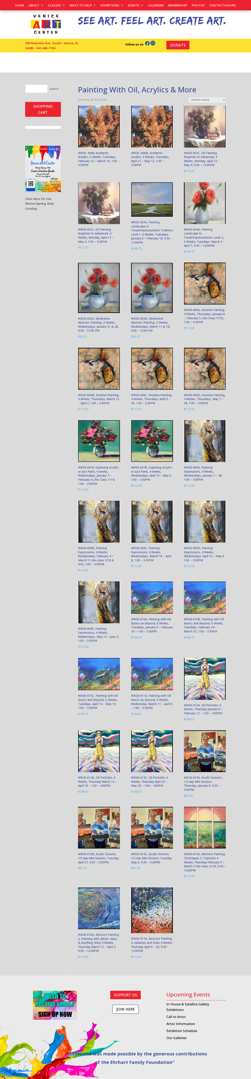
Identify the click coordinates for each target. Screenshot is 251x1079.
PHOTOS (198, 5)
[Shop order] (207, 100)
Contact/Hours (222, 5)
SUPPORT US (125, 994)
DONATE (178, 45)
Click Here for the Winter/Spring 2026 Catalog (39, 204)
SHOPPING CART (43, 109)
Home (19, 5)
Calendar (155, 5)
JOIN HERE (125, 1009)
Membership (177, 5)
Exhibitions (110, 5)
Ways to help (81, 5)
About (34, 5)
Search (54, 89)
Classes (54, 5)
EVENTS (133, 5)
